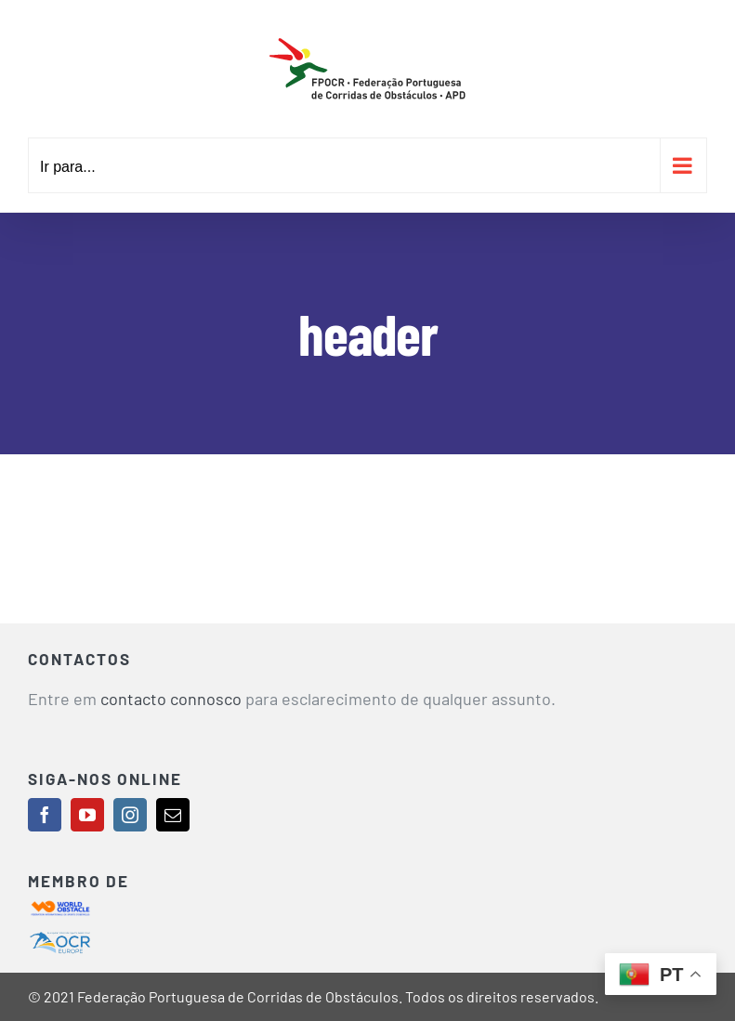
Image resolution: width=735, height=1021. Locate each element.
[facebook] (44, 814)
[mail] (173, 814)
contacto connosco (171, 698)
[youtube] (87, 814)
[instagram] (130, 814)
